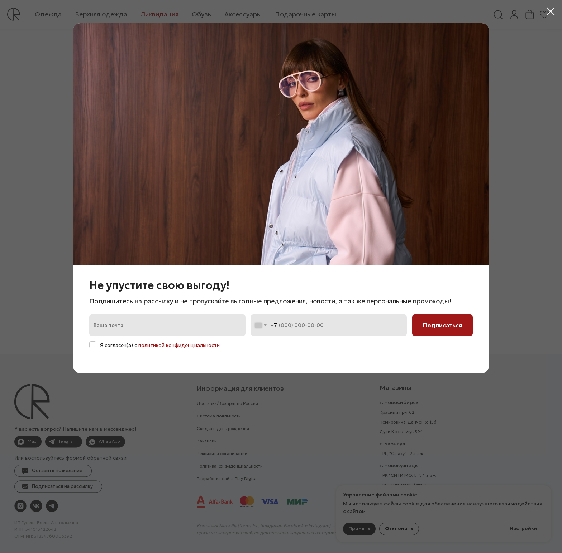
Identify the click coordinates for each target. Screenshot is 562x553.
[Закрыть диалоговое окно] (550, 11)
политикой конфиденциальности (179, 345)
